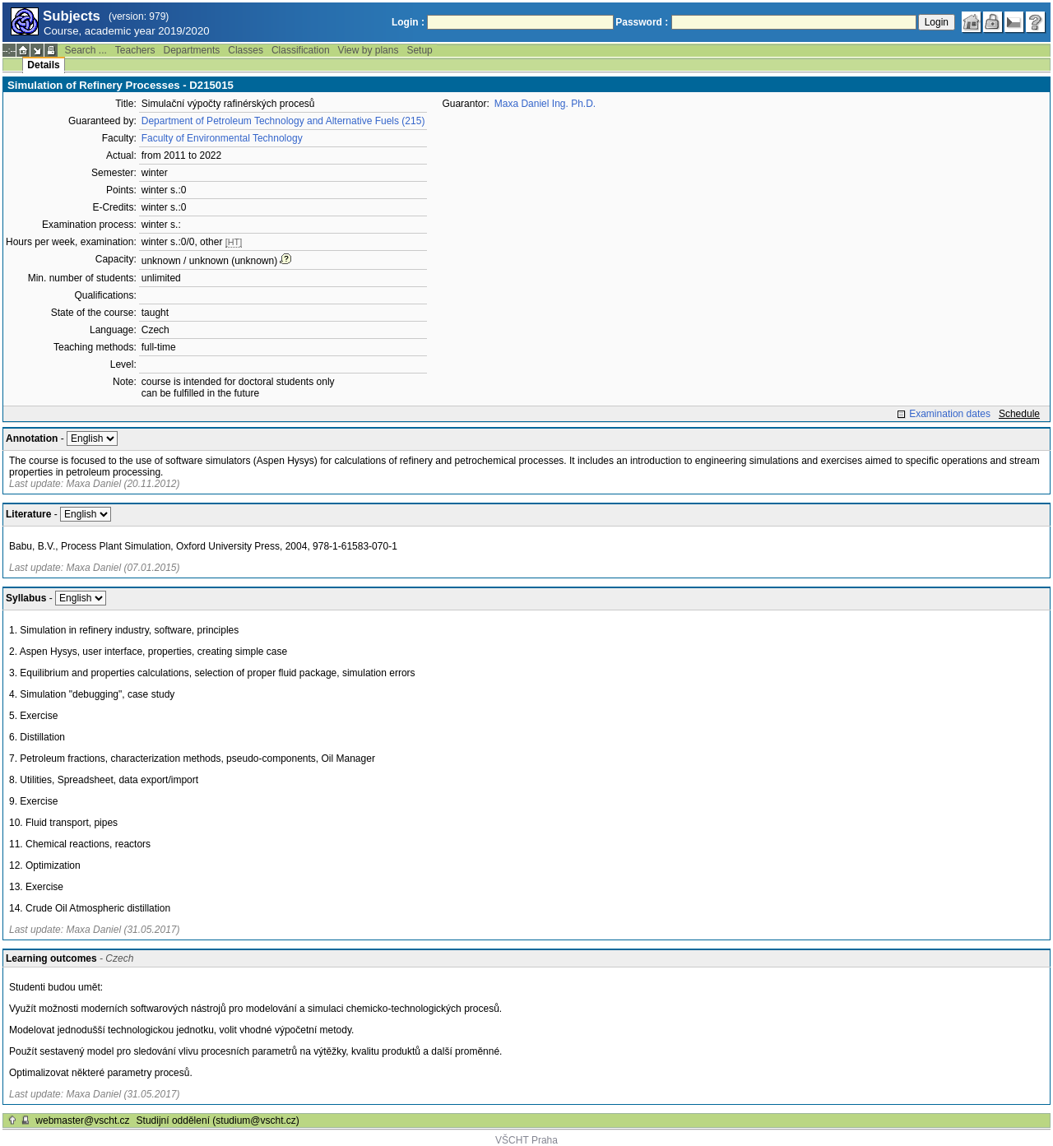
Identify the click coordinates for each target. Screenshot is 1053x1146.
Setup (419, 50)
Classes (245, 50)
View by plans (368, 50)
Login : (408, 22)
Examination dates (949, 414)
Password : (641, 22)
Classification (300, 50)
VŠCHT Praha (526, 1140)
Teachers (135, 50)
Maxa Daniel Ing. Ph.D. (545, 103)
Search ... (85, 50)
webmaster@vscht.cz (82, 1120)
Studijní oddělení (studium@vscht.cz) (218, 1120)
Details (43, 65)
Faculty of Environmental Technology (222, 138)
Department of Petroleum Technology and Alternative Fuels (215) (283, 121)
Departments (192, 50)
